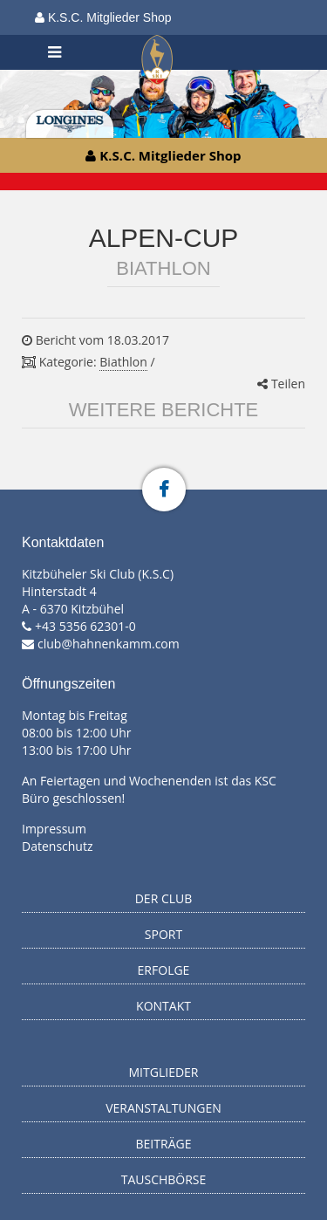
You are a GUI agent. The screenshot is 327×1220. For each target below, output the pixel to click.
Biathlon (122, 361)
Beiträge (164, 1143)
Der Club (164, 898)
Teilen (281, 383)
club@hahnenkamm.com (108, 643)
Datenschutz (57, 846)
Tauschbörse (164, 1179)
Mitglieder (164, 1072)
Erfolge (164, 970)
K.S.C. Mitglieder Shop (103, 17)
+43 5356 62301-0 (85, 626)
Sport (163, 934)
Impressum (54, 828)
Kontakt (163, 1005)
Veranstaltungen (163, 1108)
